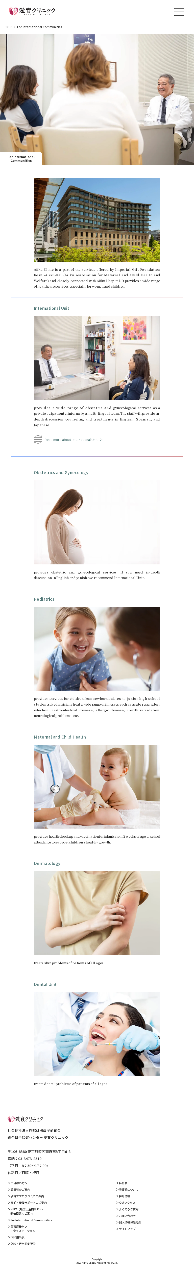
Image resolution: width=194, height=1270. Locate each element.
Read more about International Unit (71, 439)
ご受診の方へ (19, 1183)
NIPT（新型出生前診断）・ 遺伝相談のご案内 (26, 1211)
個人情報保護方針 (130, 1222)
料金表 (123, 1183)
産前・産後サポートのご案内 (29, 1203)
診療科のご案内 (20, 1189)
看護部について (128, 1189)
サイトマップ (127, 1229)
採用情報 (124, 1196)
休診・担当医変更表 (23, 1244)
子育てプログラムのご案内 (27, 1196)
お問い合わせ (127, 1216)
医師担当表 (18, 1237)
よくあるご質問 (128, 1209)
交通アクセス (127, 1203)
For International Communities (31, 1220)
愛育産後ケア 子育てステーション (21, 1228)
